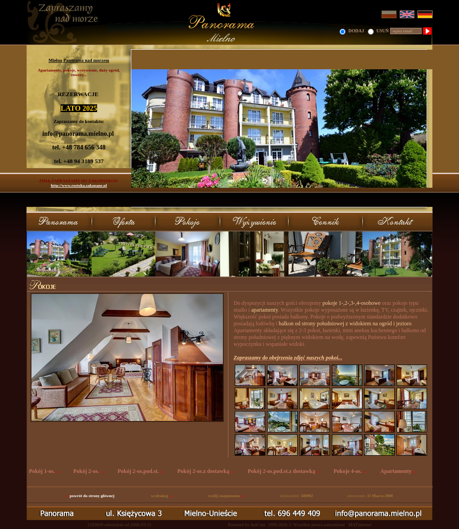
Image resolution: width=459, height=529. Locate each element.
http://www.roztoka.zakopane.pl (79, 185)
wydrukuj (159, 495)
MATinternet (359, 524)
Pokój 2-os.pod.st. (138, 471)
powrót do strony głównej (92, 495)
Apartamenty (396, 471)
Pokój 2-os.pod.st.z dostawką (281, 471)
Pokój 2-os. (86, 471)
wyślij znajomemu (224, 495)
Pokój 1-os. (42, 471)
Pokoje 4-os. (348, 471)
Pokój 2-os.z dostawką (203, 471)
